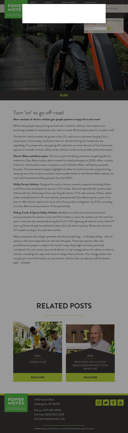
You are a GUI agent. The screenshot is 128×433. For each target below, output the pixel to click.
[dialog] (64, 13)
